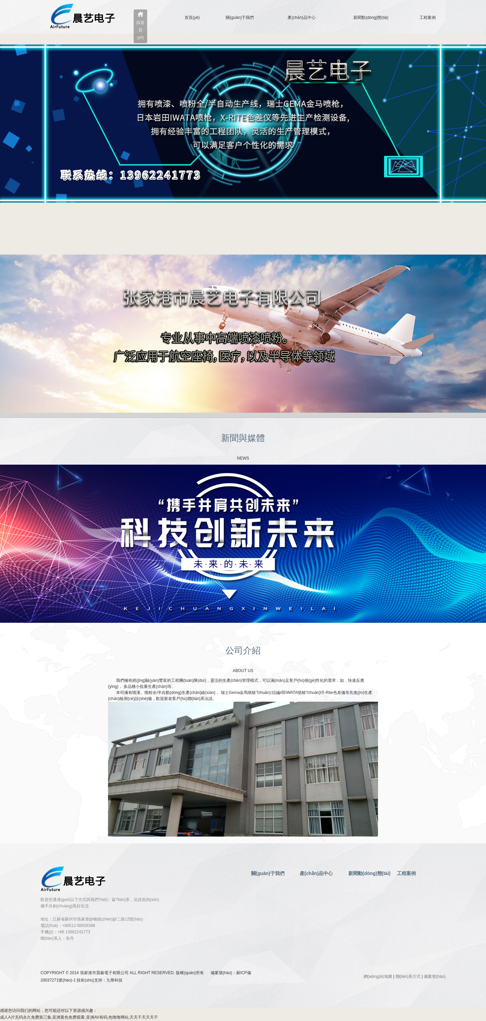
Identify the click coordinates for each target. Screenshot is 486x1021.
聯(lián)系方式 (408, 976)
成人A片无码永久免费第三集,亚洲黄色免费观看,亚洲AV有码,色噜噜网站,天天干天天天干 (79, 1017)
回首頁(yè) (140, 30)
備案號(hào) (435, 976)
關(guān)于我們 (240, 17)
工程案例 (428, 17)
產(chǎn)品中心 (301, 17)
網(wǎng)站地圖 (377, 976)
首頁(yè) (192, 17)
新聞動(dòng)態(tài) (370, 17)
